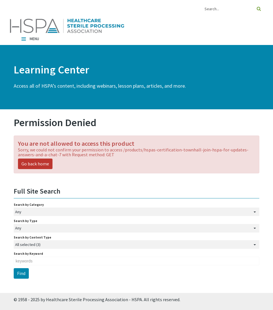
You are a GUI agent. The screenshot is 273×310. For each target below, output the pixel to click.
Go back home (35, 164)
